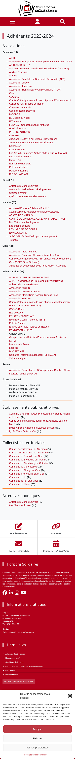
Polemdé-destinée (18, 167)
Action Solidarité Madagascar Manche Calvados (34, 211)
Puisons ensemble (18, 170)
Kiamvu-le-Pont (17, 149)
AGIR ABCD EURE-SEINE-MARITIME (29, 277)
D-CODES (14, 114)
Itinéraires (14, 135)
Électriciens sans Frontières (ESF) (27, 319)
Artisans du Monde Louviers (23, 186)
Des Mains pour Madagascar (24, 222)
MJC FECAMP (16, 351)
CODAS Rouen (17, 309)
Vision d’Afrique (17, 358)
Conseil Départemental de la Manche (28, 452)
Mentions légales (12, 666)
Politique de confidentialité (35, 755)
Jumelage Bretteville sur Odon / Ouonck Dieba (33, 139)
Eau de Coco (16, 312)
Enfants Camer (17, 323)
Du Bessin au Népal (19, 117)
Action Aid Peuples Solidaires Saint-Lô (29, 208)
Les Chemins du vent (20, 505)
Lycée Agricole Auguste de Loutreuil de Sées (32, 427)
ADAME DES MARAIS (21, 215)
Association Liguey (19, 82)
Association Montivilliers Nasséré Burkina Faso (33, 295)
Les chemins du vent (20, 156)
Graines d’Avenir (17, 193)
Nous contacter (11, 675)
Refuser (37, 738)
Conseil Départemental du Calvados (28, 449)
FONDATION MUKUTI (20, 330)
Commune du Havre (19, 484)
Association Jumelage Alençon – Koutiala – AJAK (34, 255)
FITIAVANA (15, 121)
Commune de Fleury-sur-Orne (25, 470)
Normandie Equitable (20, 163)
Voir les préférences (37, 747)
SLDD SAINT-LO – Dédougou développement (33, 236)
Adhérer (8, 654)
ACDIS (12, 58)
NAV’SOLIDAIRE (18, 232)
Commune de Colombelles (23, 466)
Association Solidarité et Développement (30, 189)
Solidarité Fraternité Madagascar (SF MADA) (32, 355)
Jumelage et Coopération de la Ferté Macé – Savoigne (37, 265)
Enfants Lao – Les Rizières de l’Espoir (29, 326)
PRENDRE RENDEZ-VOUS (18, 681)
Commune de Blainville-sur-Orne (26, 456)
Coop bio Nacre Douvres (22, 110)
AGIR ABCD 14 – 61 (19, 65)
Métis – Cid (15, 160)
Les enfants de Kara (19, 225)
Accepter (37, 729)
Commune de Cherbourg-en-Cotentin (28, 463)
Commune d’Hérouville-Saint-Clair (27, 473)
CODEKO (14, 96)
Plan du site (10, 670)
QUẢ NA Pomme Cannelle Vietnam (27, 196)
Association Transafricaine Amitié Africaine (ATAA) (35, 89)
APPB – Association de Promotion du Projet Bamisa (36, 281)
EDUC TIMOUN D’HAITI (21, 316)
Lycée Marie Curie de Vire (22, 431)
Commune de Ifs (17, 477)
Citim (12, 93)
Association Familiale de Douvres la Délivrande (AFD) (37, 79)
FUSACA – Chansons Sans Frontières (29, 125)
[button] (70, 696)
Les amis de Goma (19, 344)
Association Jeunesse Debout (24, 291)
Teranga (13, 240)
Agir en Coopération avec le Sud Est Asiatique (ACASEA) (39, 68)
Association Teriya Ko (20, 86)
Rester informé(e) (12, 658)
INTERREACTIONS (19, 132)
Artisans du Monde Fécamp (23, 284)
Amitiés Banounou (18, 72)
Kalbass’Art (15, 146)
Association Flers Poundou (23, 251)
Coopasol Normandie (20, 107)
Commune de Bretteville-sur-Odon (27, 459)
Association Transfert (20, 298)
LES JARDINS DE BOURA (23, 229)
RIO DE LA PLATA (18, 174)
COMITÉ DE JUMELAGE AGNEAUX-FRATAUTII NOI (37, 218)
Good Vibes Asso (18, 128)
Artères (13, 75)
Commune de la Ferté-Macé (23, 480)
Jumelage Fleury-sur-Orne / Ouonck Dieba (31, 142)
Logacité (13, 347)
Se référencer (19, 654)
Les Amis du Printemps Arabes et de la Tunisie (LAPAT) (38, 153)
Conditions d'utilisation (14, 662)
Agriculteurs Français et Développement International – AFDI (40, 61)
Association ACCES (19, 288)
